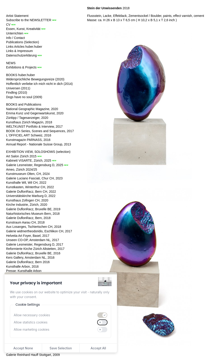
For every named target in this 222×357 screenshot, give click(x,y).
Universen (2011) (18, 88)
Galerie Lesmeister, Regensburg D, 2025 (34, 165)
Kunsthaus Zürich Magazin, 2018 (29, 122)
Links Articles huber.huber (24, 46)
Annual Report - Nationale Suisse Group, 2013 (38, 144)
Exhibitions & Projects (21, 67)
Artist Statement (17, 16)
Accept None (23, 348)
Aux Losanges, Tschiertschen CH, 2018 (33, 226)
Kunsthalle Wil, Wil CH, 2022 (26, 182)
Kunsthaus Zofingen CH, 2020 (27, 200)
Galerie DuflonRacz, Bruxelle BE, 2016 (33, 253)
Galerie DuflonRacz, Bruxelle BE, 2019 (33, 209)
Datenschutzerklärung (21, 55)
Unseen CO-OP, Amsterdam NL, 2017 (32, 240)
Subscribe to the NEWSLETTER (28, 20)
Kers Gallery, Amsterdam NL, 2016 (30, 257)
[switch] (102, 315)
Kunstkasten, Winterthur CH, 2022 (30, 187)
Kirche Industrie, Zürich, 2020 (26, 204)
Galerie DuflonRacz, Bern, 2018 (28, 218)
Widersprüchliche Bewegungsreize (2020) (35, 79)
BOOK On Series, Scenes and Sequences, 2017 (40, 131)
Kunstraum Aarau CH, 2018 (25, 222)
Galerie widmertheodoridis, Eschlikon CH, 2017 (39, 231)
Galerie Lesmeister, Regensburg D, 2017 (34, 244)
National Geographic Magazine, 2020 (32, 109)
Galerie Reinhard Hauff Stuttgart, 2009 (33, 355)
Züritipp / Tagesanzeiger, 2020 (27, 118)
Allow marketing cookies (31, 329)
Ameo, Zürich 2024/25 (21, 169)
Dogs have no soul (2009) (24, 97)
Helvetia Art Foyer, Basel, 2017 (27, 235)
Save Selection (61, 348)
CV (8, 24)
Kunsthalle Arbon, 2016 (22, 266)
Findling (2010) (16, 92)
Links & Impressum (19, 51)
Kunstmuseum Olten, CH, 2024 (28, 174)
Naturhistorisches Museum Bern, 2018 (33, 213)
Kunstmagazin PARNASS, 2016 (28, 140)
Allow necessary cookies (32, 315)
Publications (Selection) (22, 42)
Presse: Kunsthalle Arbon (23, 271)
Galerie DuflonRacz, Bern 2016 (28, 262)
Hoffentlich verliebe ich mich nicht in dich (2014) (39, 84)
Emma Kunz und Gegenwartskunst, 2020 (34, 113)
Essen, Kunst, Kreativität (23, 29)
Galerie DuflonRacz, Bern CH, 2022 (31, 191)
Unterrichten (14, 33)
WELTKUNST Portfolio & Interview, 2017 (34, 126)
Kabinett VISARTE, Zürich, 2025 (28, 160)
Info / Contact (15, 38)
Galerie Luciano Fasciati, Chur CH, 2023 (34, 178)
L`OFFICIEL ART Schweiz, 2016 (28, 135)
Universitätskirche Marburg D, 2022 (30, 196)
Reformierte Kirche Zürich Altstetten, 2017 (35, 249)
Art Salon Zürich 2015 (21, 156)
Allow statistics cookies (30, 322)
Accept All (98, 348)
